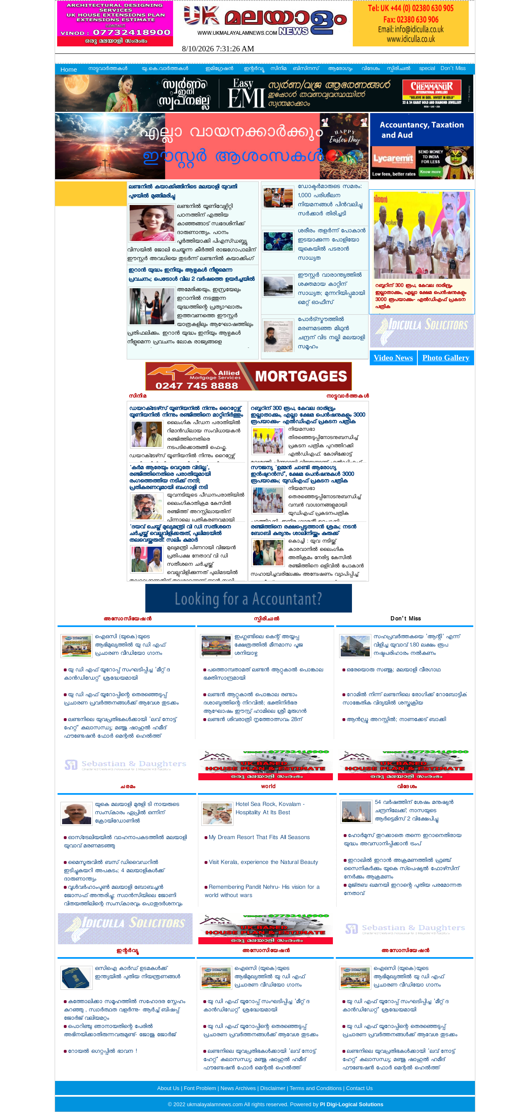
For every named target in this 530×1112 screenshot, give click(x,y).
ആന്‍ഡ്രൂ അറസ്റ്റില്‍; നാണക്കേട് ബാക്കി (396, 720)
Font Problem (201, 1088)
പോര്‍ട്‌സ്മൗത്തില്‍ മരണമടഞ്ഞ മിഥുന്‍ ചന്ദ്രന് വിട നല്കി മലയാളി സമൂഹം (331, 334)
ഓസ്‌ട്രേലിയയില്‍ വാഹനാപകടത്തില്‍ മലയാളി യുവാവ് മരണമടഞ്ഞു (125, 842)
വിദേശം (370, 69)
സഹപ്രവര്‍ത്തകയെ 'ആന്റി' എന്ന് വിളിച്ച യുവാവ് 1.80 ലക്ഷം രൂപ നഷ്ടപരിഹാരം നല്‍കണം (416, 645)
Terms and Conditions (316, 1088)
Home (68, 69)
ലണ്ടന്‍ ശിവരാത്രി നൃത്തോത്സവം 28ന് (254, 720)
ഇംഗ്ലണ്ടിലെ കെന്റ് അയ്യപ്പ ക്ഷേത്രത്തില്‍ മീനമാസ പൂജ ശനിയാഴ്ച (268, 645)
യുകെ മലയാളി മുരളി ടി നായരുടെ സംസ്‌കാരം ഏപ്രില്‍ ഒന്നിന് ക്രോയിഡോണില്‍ (137, 813)
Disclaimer (273, 1088)
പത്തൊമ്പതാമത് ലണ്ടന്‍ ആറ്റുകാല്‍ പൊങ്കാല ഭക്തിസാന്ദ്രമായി (263, 674)
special (427, 69)
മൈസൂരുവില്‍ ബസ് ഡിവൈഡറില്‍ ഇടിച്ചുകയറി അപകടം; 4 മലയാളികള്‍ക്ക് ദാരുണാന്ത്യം (114, 871)
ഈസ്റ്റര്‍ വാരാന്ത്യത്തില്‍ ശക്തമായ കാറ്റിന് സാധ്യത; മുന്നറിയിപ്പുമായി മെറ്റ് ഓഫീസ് (331, 289)
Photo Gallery (445, 357)
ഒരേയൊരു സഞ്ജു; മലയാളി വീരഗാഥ (394, 670)
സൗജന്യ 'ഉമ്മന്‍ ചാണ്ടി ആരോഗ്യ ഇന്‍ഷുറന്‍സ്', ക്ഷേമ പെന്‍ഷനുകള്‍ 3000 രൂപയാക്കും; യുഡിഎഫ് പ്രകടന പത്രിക (302, 475)
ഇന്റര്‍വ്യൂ (253, 69)
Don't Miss (453, 69)
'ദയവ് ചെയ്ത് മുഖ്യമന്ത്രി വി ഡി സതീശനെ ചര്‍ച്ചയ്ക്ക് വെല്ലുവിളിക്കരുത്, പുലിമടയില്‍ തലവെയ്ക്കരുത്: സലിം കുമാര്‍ (180, 534)
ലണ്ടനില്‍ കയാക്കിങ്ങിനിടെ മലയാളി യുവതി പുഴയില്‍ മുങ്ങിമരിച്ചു (182, 192)
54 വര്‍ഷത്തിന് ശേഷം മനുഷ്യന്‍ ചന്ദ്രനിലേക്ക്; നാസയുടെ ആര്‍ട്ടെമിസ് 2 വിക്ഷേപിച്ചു (414, 811)
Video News (393, 357)
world (268, 787)
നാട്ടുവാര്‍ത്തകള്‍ (107, 69)
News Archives (239, 1088)
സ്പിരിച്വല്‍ (398, 69)
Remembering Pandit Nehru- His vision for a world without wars (262, 891)
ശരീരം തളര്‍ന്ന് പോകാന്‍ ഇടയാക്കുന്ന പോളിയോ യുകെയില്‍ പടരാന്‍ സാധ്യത (332, 245)
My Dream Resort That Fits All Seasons (259, 838)
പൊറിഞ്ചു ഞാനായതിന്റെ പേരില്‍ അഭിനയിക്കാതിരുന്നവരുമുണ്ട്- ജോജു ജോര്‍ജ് (120, 1031)
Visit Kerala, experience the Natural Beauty (263, 863)
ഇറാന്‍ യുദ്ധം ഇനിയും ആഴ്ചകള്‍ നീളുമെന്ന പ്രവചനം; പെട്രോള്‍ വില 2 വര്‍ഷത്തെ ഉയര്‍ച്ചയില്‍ (191, 275)
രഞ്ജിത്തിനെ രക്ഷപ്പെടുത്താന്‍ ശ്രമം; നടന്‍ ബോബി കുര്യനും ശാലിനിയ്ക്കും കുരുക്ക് (303, 531)
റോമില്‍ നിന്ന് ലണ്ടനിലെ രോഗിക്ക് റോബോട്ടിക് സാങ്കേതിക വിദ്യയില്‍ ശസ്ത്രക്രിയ (404, 699)
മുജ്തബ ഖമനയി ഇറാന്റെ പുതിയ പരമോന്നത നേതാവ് (402, 889)
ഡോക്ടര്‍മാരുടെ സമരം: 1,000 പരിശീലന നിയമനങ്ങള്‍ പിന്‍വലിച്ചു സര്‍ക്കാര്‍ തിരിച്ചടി (330, 201)
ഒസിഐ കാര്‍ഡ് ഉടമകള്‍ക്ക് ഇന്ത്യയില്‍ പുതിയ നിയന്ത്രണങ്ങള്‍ (137, 973)
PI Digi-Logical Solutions (351, 1104)
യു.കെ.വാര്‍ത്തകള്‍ (165, 69)
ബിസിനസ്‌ (305, 69)
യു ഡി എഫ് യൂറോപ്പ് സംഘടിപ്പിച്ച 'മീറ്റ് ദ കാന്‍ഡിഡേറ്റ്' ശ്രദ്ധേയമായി (117, 674)
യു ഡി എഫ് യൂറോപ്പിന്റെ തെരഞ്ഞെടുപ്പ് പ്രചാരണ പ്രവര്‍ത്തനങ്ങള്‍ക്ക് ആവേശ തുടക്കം (121, 699)
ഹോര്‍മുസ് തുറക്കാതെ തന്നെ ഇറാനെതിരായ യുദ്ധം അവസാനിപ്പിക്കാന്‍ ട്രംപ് (402, 840)
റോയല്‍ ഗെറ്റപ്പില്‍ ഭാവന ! (102, 1051)
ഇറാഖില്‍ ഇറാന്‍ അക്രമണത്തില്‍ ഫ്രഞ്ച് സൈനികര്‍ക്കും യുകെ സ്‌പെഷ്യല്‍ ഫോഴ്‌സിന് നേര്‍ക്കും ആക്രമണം (401, 869)
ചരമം (127, 787)
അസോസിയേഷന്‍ (128, 619)
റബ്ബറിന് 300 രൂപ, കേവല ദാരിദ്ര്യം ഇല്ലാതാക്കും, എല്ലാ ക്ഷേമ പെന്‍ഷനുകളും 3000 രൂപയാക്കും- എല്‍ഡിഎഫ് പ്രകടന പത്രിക (308, 416)
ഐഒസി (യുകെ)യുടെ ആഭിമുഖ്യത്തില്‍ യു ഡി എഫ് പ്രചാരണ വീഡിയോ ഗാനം (130, 645)
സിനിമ (278, 69)
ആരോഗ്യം (340, 69)
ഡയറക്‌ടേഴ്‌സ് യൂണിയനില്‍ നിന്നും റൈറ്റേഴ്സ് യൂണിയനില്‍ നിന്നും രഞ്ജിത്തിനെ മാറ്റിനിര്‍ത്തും (186, 412)
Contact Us (359, 1088)
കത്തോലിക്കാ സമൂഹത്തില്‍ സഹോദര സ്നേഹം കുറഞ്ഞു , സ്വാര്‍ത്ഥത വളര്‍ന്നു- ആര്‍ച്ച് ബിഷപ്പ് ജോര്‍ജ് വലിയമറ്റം (124, 1010)
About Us (169, 1088)
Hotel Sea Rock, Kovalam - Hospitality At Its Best (270, 809)
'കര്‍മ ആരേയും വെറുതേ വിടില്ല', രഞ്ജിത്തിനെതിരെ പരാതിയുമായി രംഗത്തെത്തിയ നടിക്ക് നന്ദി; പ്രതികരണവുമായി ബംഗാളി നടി (169, 478)
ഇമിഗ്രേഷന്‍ (219, 69)
